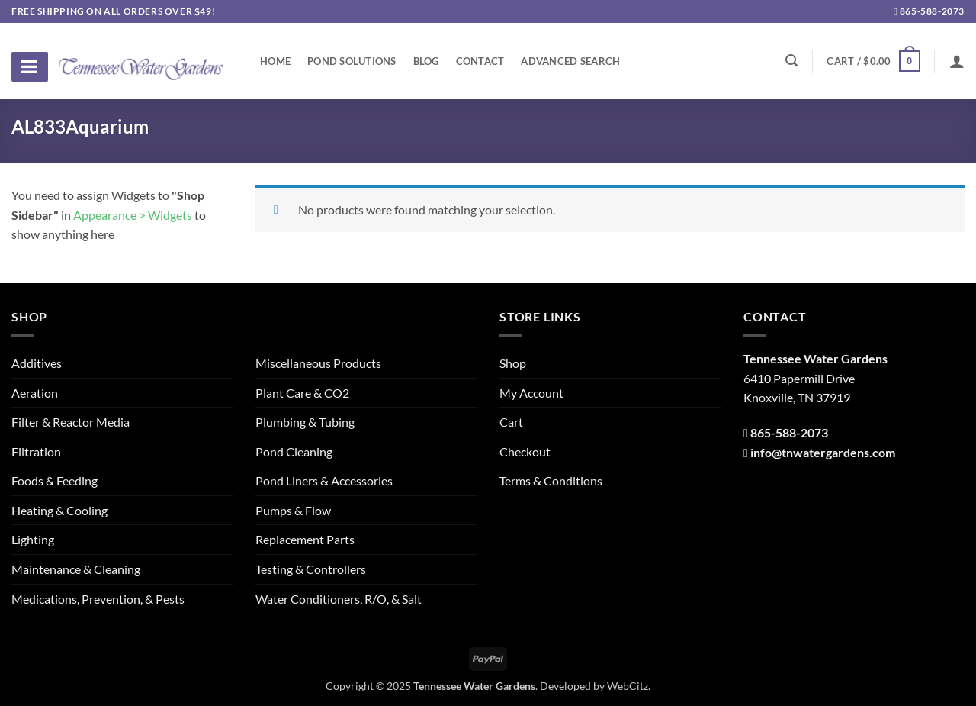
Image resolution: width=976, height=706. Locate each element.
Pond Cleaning (293, 451)
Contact (480, 61)
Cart (511, 421)
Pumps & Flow (293, 510)
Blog (426, 61)
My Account (531, 392)
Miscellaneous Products (318, 363)
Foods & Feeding (54, 480)
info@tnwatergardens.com (822, 452)
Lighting (32, 539)
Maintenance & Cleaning (75, 569)
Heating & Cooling (59, 510)
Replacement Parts (305, 539)
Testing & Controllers (310, 569)
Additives (36, 363)
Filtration (36, 451)
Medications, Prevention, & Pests (98, 599)
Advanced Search (570, 61)
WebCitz (627, 685)
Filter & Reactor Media (70, 421)
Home (275, 61)
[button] (873, 61)
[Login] (957, 61)
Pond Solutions (351, 61)
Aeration (34, 392)
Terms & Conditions (550, 480)
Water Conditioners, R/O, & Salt (338, 599)
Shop (512, 363)
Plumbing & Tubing (305, 421)
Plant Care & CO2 (302, 392)
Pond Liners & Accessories (324, 480)
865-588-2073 (929, 11)
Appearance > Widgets (132, 215)
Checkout (525, 451)
